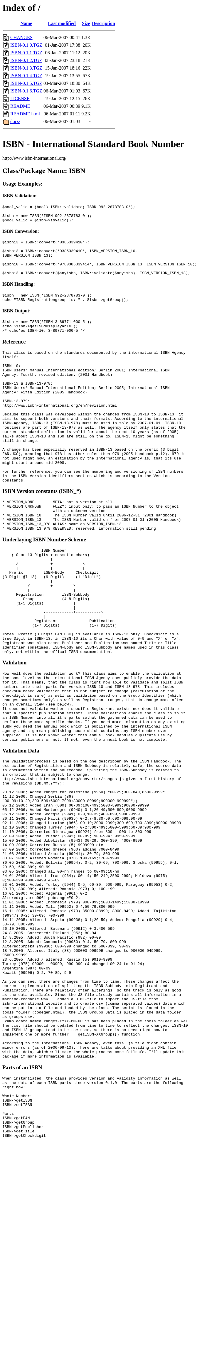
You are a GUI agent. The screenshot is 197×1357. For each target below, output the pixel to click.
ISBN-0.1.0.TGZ (26, 45)
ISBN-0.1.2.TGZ (26, 60)
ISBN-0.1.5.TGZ (26, 83)
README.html (25, 113)
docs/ (15, 121)
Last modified (62, 23)
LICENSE (20, 98)
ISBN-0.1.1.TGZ (26, 52)
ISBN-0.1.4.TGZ (26, 75)
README (20, 106)
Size (86, 23)
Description (103, 23)
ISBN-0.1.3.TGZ (26, 67)
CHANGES (21, 37)
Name (26, 23)
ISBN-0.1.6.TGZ (26, 90)
